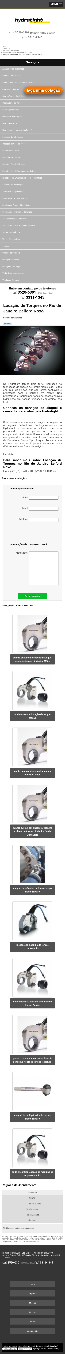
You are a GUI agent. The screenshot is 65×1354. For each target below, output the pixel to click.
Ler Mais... (9, 454)
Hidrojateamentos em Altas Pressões (18, 130)
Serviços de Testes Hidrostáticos (16, 205)
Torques (6, 246)
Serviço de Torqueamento (13, 191)
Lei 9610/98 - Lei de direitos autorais (26, 1241)
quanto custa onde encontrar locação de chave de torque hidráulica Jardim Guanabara (32, 831)
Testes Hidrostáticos (11, 232)
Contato (32, 1321)
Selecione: (32, 1192)
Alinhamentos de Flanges (13, 69)
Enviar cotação (33, 596)
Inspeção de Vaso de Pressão (15, 144)
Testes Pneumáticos (11, 239)
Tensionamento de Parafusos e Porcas (19, 226)
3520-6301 (22, 32)
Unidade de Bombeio (11, 253)
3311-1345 (35, 37)
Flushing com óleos (10, 110)
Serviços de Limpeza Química (15, 198)
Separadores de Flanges (12, 185)
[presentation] (27, 533)
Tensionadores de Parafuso (14, 219)
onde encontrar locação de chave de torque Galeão (32, 1003)
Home (32, 1284)
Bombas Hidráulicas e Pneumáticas (17, 82)
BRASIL (32, 1198)
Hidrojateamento (9, 123)
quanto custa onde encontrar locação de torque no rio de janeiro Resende (32, 1060)
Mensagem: (37, 568)
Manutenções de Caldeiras (14, 164)
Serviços (32, 62)
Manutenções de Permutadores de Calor (19, 171)
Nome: (40, 498)
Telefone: (38, 520)
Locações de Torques (11, 157)
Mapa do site (32, 1331)
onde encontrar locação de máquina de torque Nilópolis (32, 1174)
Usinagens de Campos (12, 266)
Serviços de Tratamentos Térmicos (17, 212)
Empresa (32, 1293)
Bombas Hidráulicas (11, 76)
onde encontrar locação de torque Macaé (33, 716)
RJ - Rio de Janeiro (32, 1204)
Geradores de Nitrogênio (13, 117)
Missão (32, 1303)
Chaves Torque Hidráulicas (14, 96)
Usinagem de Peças (11, 260)
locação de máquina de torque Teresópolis (32, 947)
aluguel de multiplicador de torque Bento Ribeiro (32, 1117)
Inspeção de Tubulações (12, 137)
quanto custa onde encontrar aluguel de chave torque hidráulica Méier (32, 659)
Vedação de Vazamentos (13, 273)
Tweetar (7, 323)
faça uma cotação (43, 90)
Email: (40, 509)
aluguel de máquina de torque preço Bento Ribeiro (32, 890)
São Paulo (32, 1220)
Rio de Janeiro (32, 1209)
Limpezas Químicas (11, 151)
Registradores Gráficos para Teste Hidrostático (22, 178)
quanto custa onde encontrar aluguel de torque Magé (32, 773)
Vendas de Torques (10, 280)
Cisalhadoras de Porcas (12, 103)
